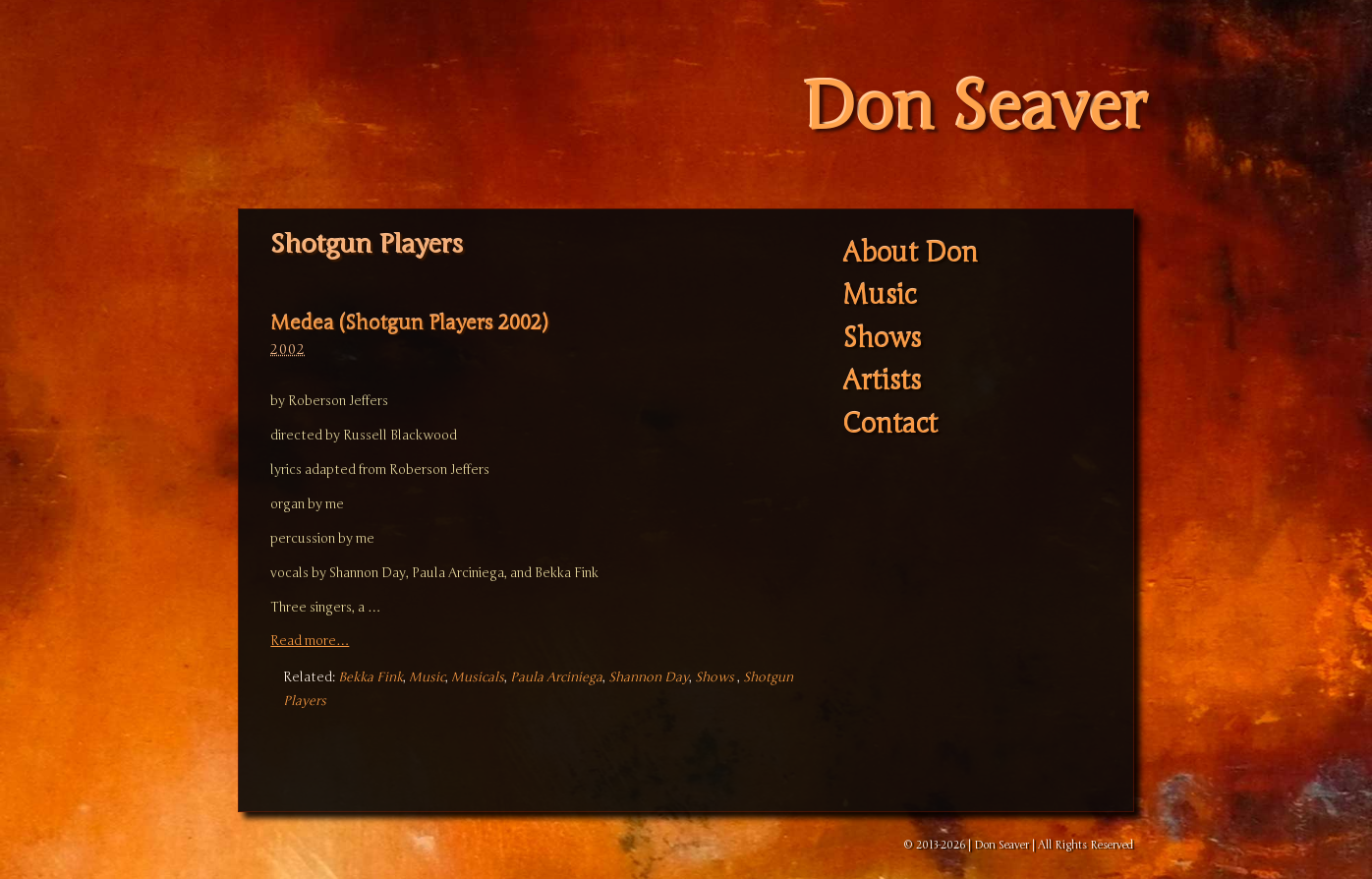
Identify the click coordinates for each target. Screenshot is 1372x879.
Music (427, 677)
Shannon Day (648, 677)
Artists (881, 382)
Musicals (477, 677)
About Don (910, 253)
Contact (890, 424)
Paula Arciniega (556, 677)
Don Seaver (974, 108)
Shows (714, 677)
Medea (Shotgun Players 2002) (408, 323)
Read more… (309, 641)
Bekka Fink (370, 677)
